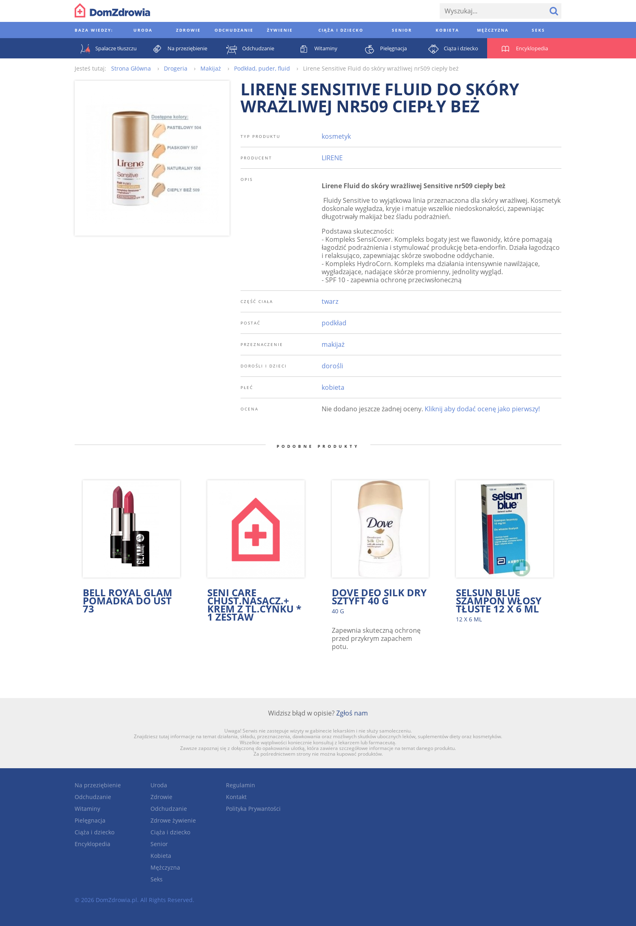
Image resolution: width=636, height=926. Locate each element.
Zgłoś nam (352, 713)
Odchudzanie (93, 797)
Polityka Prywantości (253, 808)
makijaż (333, 344)
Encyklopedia (92, 844)
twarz (330, 301)
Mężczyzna (165, 867)
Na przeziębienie (98, 785)
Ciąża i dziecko (94, 832)
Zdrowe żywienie (173, 820)
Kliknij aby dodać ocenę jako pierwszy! (482, 408)
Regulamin (240, 785)
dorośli (332, 365)
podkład (334, 322)
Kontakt (236, 797)
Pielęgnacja (90, 820)
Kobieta (160, 855)
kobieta (333, 387)
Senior (159, 844)
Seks (156, 879)
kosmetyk (336, 136)
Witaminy (87, 808)
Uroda (158, 785)
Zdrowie (161, 797)
